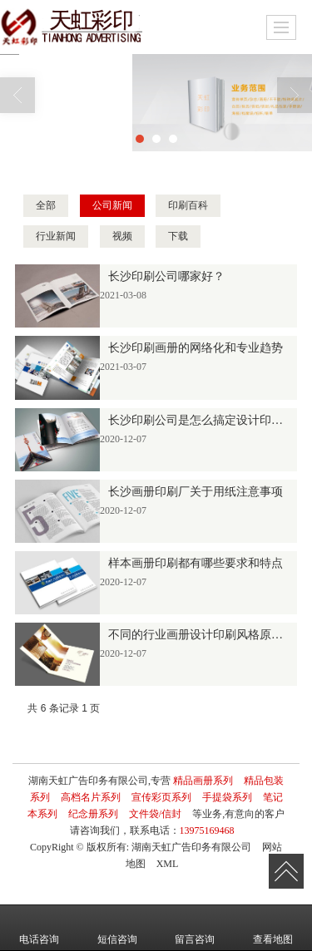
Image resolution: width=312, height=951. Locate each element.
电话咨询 (39, 927)
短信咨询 (117, 927)
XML (167, 864)
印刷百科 (188, 205)
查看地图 (273, 927)
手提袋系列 (227, 797)
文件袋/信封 (155, 814)
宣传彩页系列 (161, 797)
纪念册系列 (93, 814)
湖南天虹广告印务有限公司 (191, 847)
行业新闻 (56, 236)
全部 (46, 205)
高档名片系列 (91, 797)
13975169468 (207, 830)
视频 (122, 236)
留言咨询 (195, 927)
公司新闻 (112, 205)
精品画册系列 (203, 780)
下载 (178, 236)
